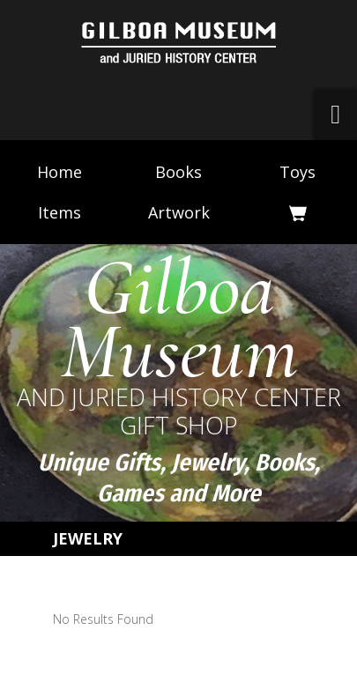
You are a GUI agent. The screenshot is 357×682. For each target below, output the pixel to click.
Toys (297, 171)
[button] (336, 114)
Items (59, 212)
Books (178, 171)
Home (59, 171)
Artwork (179, 212)
